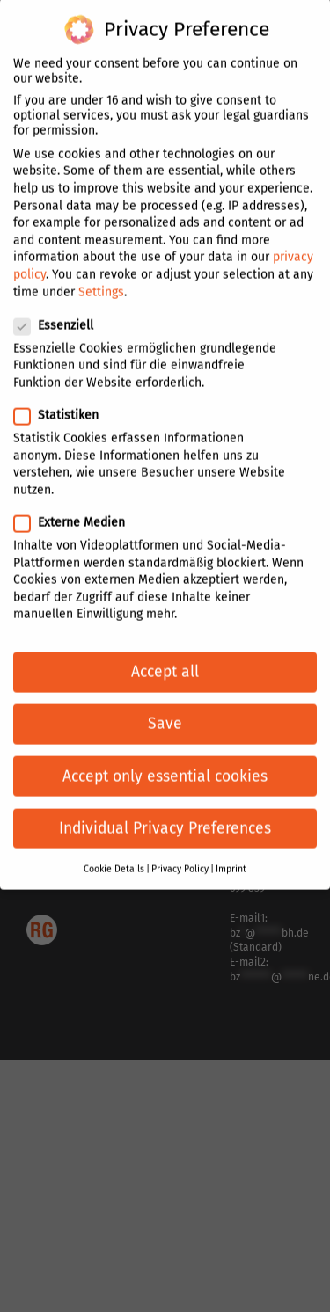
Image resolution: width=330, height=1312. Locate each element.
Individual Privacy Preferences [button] (165, 817)
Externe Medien (76, 512)
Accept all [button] (165, 661)
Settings (101, 280)
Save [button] (165, 713)
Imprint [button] (231, 858)
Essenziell (60, 314)
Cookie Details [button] (114, 858)
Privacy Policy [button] (180, 858)
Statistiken (63, 404)
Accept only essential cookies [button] (165, 765)
